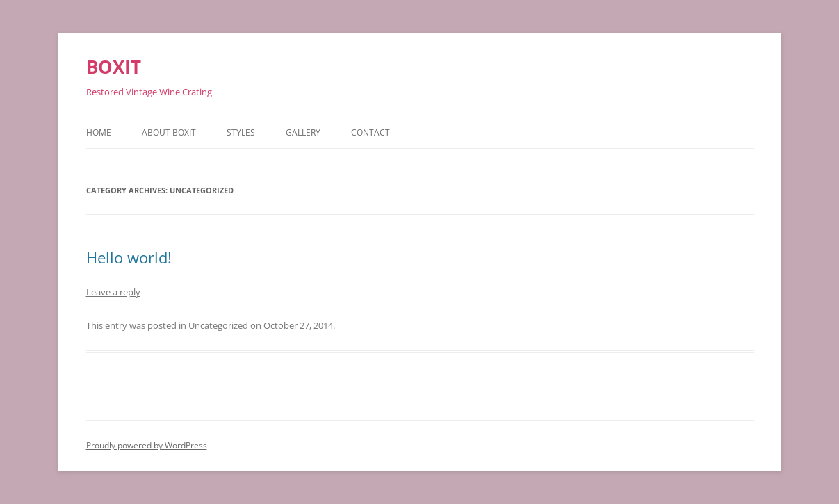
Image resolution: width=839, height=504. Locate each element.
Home (98, 132)
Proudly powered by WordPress (146, 445)
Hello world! (129, 257)
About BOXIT (169, 132)
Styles (241, 132)
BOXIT (113, 66)
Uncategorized (218, 325)
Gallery (303, 132)
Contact (370, 132)
